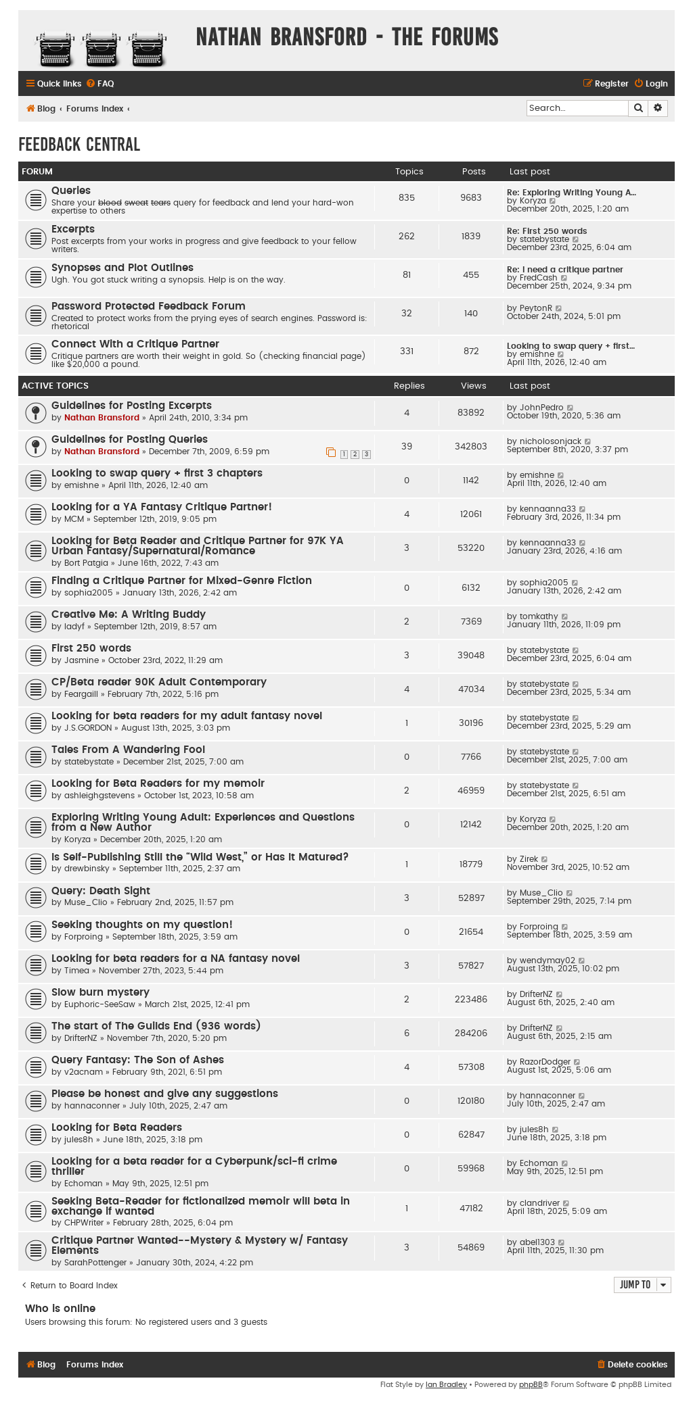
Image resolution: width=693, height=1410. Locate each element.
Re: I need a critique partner (565, 270)
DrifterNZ (536, 994)
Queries (71, 191)
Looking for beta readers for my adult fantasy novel (186, 716)
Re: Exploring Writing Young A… (571, 193)
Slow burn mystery (100, 993)
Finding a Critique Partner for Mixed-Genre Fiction (181, 581)
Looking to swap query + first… (571, 346)
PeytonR (536, 308)
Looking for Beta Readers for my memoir (158, 784)
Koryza (533, 201)
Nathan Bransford (101, 418)
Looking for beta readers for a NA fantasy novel (175, 959)
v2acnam (83, 1072)
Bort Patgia (86, 563)
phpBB (531, 1384)
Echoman (83, 1184)
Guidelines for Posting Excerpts (131, 406)
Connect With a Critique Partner (135, 344)
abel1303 (537, 1242)
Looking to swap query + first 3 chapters (157, 473)
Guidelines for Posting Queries (129, 440)
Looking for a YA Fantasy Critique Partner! (161, 507)
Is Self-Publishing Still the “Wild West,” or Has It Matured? (200, 857)
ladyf (74, 627)
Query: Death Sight (100, 891)
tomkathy (539, 616)
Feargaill (81, 694)
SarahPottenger (95, 1263)
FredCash (539, 278)
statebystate (544, 239)
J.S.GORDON (88, 728)
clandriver (540, 1203)
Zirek (529, 859)
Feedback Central (79, 144)
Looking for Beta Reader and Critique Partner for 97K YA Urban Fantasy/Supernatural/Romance (197, 546)
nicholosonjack (550, 441)
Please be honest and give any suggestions (164, 1094)
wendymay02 (547, 960)
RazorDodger (545, 1062)
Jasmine (81, 660)
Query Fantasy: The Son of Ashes (137, 1060)
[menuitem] (99, 84)
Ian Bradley (446, 1384)
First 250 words (91, 648)
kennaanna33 (548, 509)
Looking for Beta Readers (116, 1128)
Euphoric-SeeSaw (99, 1004)
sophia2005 (88, 593)
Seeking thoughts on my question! (142, 925)
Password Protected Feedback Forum (148, 306)
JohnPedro (542, 408)
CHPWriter (84, 1223)
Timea (76, 971)
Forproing (83, 937)
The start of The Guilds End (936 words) (156, 1026)
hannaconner (92, 1106)
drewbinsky (87, 869)
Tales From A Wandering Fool (128, 750)
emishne (537, 354)
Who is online (60, 1309)
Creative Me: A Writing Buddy (128, 615)
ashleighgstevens (99, 796)
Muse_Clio (86, 902)
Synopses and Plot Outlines (122, 268)
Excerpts (73, 229)
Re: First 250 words (547, 231)
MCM (74, 519)
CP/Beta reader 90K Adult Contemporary (159, 682)
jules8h (78, 1140)
